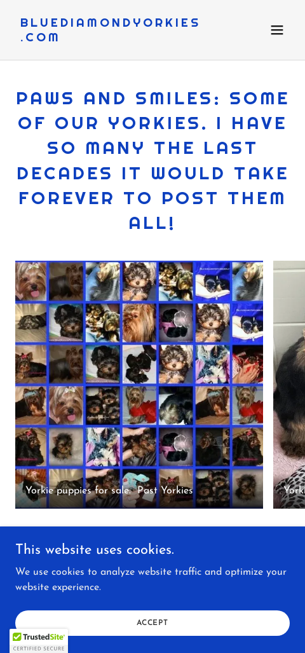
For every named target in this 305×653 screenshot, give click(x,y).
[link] (111, 39)
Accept (152, 622)
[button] (277, 30)
